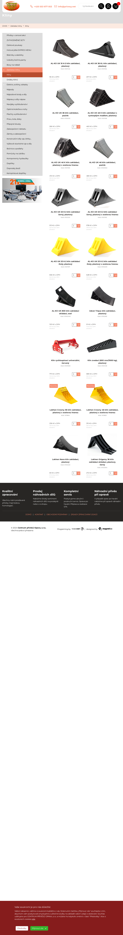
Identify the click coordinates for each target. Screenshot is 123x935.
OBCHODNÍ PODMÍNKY (56, 514)
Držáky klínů (12, 80)
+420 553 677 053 (43, 6)
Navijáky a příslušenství (17, 104)
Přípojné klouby (14, 124)
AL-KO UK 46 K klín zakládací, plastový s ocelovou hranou (65, 162)
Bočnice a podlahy (15, 149)
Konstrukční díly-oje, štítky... (19, 139)
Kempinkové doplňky (16, 173)
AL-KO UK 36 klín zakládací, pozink (65, 113)
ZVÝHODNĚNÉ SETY (16, 40)
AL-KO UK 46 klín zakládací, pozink (102, 162)
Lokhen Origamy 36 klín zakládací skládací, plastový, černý (102, 460)
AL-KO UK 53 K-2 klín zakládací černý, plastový (65, 212)
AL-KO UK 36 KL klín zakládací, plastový (102, 63)
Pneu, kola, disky (14, 119)
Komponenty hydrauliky (17, 158)
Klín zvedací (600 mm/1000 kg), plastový (102, 360)
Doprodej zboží (13, 168)
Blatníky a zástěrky (15, 55)
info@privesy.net (67, 6)
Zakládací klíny (16, 26)
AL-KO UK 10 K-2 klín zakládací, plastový (65, 63)
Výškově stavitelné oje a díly (19, 144)
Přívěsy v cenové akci (16, 35)
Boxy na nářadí (13, 65)
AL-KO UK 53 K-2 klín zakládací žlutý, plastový (65, 261)
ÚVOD (4, 26)
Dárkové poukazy (14, 45)
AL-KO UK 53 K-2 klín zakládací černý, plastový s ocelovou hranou (102, 212)
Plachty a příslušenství (17, 114)
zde (33, 919)
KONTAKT (39, 514)
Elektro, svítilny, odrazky (17, 85)
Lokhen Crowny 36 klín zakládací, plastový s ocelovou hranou (65, 410)
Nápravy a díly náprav (16, 99)
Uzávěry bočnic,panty (16, 60)
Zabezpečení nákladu (16, 129)
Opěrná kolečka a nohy (17, 109)
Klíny (27, 26)
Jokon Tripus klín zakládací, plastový (102, 311)
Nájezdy (10, 89)
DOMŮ (29, 514)
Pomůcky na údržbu (16, 154)
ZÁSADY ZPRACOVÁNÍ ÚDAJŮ (84, 514)
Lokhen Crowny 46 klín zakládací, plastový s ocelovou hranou (102, 410)
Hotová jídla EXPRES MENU (19, 50)
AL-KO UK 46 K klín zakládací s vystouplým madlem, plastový (102, 113)
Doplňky (10, 163)
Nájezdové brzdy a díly (17, 94)
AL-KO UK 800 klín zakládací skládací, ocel (65, 311)
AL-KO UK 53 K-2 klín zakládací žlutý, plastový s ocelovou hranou (102, 261)
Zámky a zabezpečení (16, 134)
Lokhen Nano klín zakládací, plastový (65, 459)
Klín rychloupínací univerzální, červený (65, 360)
